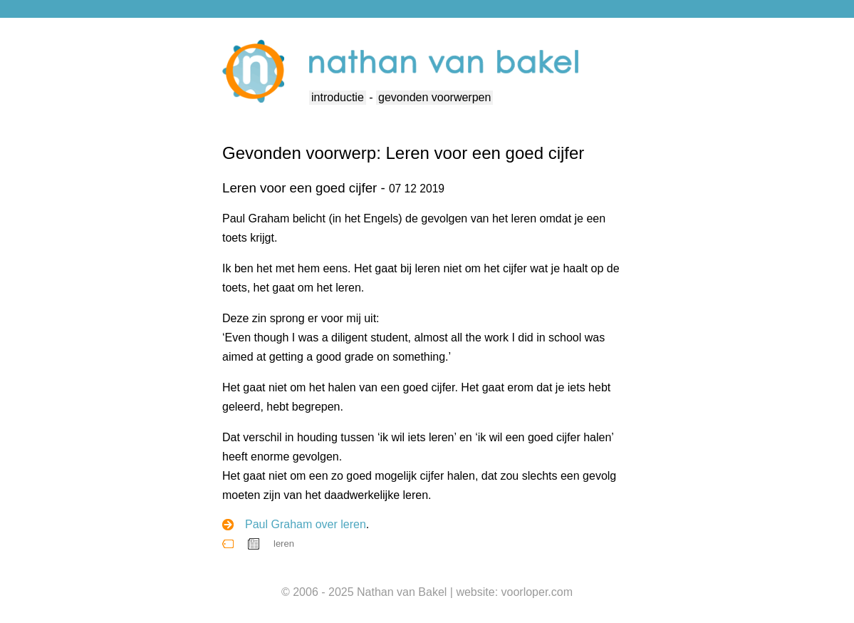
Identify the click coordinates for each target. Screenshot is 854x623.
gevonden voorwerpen (434, 97)
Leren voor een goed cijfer (299, 187)
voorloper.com (537, 592)
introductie (337, 97)
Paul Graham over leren (305, 524)
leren (284, 543)
